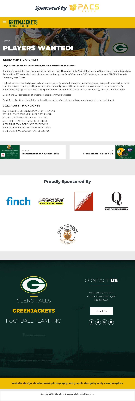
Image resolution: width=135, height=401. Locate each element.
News (6, 41)
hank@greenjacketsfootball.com (56, 100)
